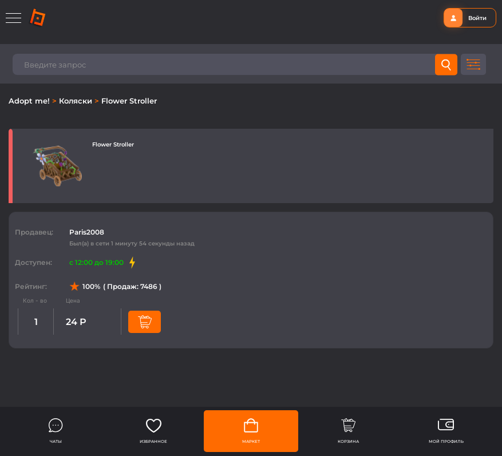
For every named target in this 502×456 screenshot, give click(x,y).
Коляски (76, 100)
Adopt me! (30, 100)
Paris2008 (86, 232)
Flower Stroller (129, 100)
